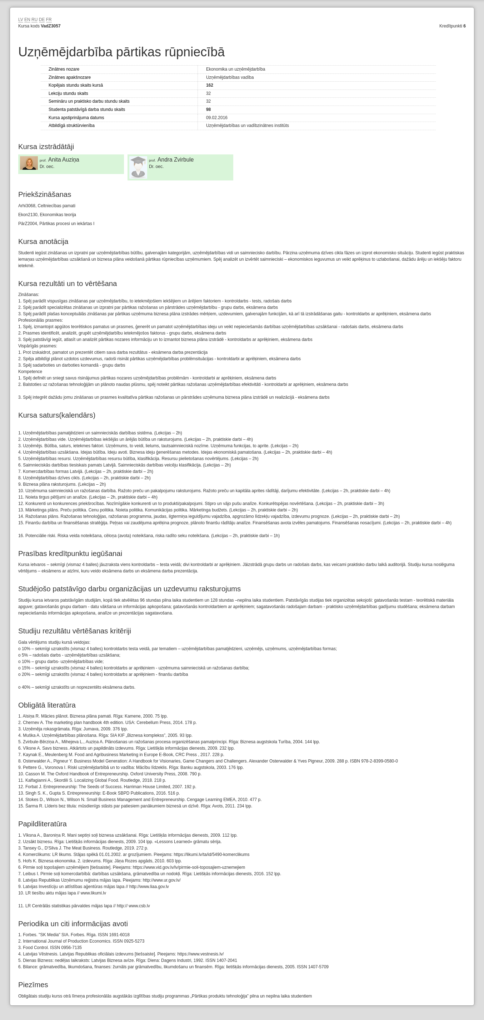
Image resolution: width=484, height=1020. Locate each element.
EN (27, 19)
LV (20, 19)
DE (42, 19)
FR (49, 19)
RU (34, 19)
